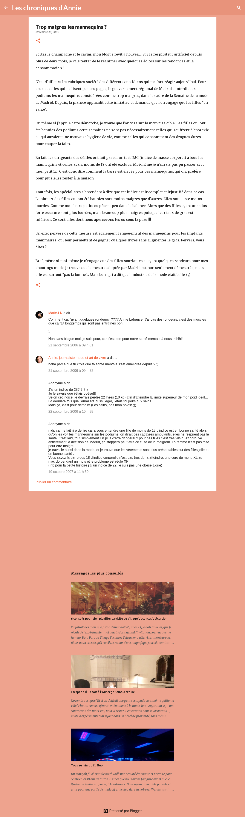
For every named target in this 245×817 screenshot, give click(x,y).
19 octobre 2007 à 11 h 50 (68, 472)
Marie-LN (55, 313)
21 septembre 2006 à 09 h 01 (70, 345)
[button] (38, 41)
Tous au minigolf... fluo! (87, 765)
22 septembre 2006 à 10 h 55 (70, 411)
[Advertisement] (122, 527)
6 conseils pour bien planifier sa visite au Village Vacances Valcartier (119, 618)
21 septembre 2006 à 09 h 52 (70, 370)
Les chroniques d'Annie (46, 7)
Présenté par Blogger (122, 811)
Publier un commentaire (53, 482)
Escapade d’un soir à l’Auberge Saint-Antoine (103, 692)
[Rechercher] (87, 8)
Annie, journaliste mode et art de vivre (77, 358)
